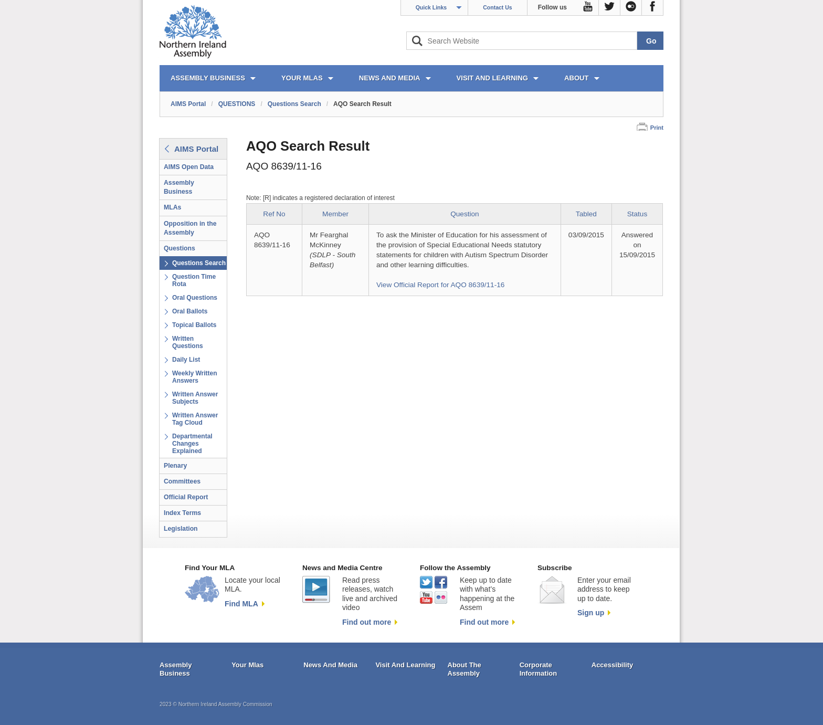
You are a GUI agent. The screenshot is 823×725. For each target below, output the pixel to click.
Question (464, 214)
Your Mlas (247, 665)
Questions (179, 248)
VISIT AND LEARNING (492, 78)
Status (637, 214)
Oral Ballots (189, 311)
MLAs (172, 207)
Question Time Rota (194, 280)
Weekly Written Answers (194, 377)
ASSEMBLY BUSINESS (208, 78)
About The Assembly (464, 669)
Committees (182, 481)
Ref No (274, 214)
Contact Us (497, 7)
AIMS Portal (188, 104)
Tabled (586, 214)
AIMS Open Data (189, 167)
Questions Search (294, 104)
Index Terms (182, 513)
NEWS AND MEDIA (389, 78)
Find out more (366, 622)
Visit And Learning (405, 665)
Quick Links (431, 7)
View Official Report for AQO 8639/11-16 (440, 285)
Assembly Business (179, 187)
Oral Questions (194, 297)
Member (335, 214)
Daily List (186, 359)
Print (656, 127)
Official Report (186, 497)
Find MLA (241, 604)
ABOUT (576, 78)
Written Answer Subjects (195, 398)
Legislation (181, 528)
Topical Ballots (194, 325)
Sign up (590, 612)
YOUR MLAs (302, 78)
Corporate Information (538, 669)
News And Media (330, 665)
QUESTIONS (237, 104)
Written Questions (187, 342)
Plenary (175, 465)
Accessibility (613, 665)
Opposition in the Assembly (190, 228)
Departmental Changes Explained (192, 444)
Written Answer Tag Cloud (195, 419)
